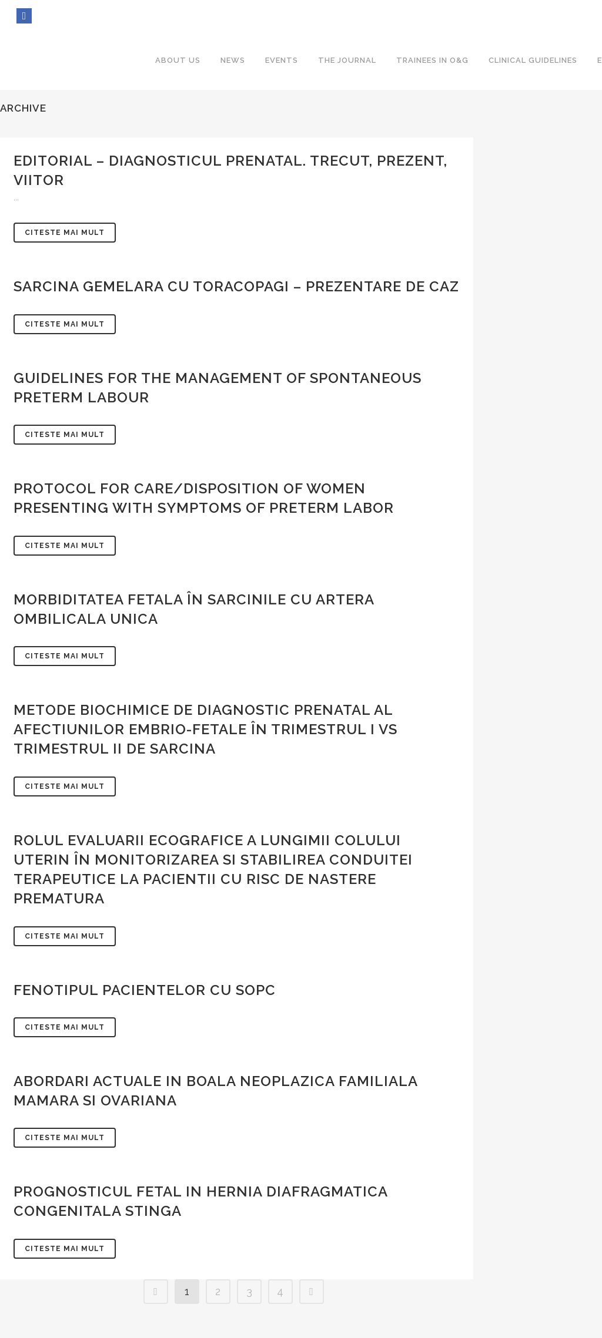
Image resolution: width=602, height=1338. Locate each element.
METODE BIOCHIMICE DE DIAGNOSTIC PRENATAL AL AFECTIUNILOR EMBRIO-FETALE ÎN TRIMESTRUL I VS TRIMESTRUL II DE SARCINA (205, 729)
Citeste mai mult (65, 232)
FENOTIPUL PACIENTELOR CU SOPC (145, 990)
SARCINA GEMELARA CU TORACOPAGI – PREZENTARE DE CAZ (236, 286)
